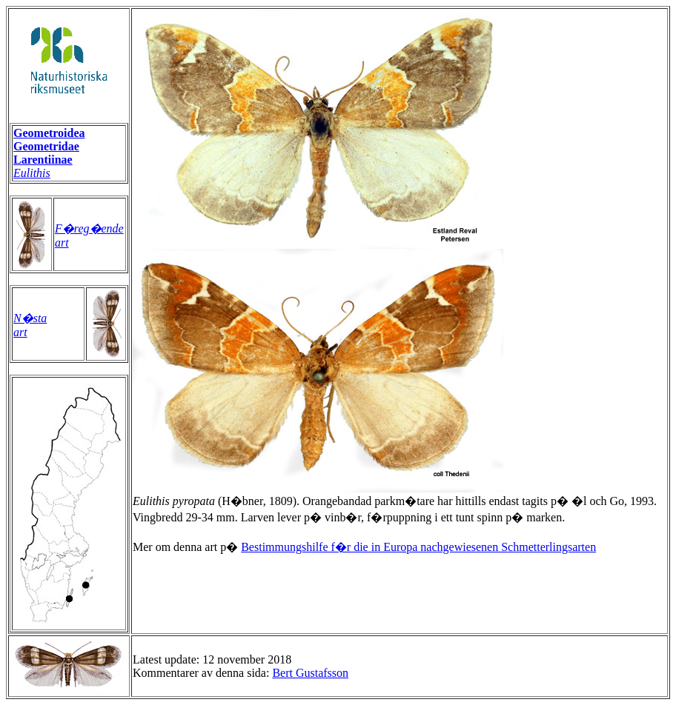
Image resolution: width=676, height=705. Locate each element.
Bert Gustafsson (310, 672)
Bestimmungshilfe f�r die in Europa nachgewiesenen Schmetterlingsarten (418, 547)
